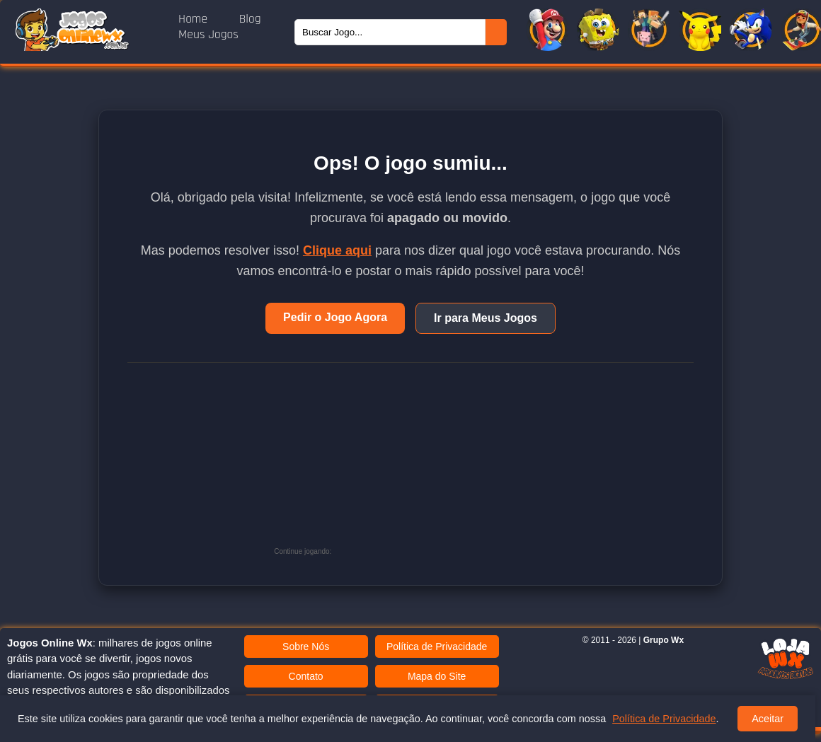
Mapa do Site (437, 676)
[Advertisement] (441, 465)
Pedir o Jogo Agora (335, 317)
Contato (306, 676)
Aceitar (767, 718)
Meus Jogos (208, 34)
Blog (250, 19)
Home (194, 19)
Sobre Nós (305, 646)
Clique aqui (337, 250)
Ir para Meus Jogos (485, 318)
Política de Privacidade (436, 646)
